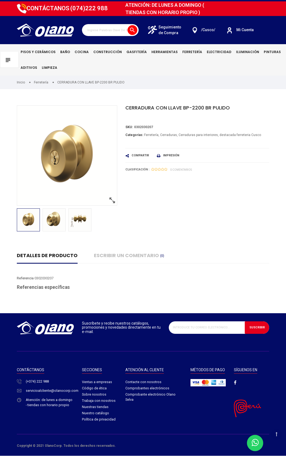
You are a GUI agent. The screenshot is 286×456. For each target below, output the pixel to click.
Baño (65, 52)
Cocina (82, 52)
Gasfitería (136, 52)
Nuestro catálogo (95, 414)
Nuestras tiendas (95, 408)
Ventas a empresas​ (97, 382)
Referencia (25, 278)
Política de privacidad (99, 420)
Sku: (129, 127)
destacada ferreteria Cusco (240, 135)
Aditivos (29, 67)
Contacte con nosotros (143, 382)
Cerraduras (168, 135)
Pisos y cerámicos (38, 52)
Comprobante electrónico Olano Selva (150, 397)
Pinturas (272, 52)
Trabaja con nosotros (99, 401)
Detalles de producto (47, 255)
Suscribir (257, 327)
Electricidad (219, 52)
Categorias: (134, 135)
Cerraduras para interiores (198, 135)
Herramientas (164, 52)
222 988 (89, 8)
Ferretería (192, 52)
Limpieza (49, 67)
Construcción (107, 52)
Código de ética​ (94, 389)
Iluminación (247, 52)
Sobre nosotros (94, 395)
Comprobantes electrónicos (147, 389)
